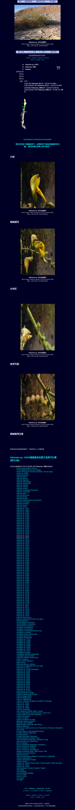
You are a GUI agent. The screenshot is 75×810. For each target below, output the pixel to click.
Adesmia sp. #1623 (23, 545)
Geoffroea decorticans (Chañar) (27, 694)
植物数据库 (32, 788)
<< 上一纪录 (33, 790)
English (28, 58)
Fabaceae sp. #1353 (23, 674)
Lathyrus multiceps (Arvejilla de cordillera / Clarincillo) (34, 701)
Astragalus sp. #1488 (23, 641)
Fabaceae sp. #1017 (23, 667)
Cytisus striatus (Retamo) (25, 661)
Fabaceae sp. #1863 (23, 677)
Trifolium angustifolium (24, 758)
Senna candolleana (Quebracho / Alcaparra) (31, 744)
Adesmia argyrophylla (24, 482)
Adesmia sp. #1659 (23, 574)
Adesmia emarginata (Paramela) (27, 490)
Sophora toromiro (22, 754)
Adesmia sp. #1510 (23, 528)
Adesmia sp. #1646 (23, 562)
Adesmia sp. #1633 (23, 554)
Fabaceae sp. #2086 (23, 682)
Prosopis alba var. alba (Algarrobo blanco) (30, 731)
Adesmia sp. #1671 (23, 584)
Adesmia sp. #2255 (23, 599)
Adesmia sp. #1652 (23, 565)
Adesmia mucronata (23, 502)
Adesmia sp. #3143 (23, 612)
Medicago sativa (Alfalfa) (25, 723)
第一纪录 (25, 790)
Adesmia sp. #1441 (23, 522)
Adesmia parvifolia (23, 503)
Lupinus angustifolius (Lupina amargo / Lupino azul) (33, 713)
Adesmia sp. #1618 (23, 540)
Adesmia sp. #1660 (23, 575)
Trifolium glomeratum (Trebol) (26, 760)
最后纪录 (49, 790)
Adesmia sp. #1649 (23, 564)
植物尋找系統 (40, 788)
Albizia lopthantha (22, 621)
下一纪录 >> (41, 790)
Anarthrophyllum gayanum (25, 626)
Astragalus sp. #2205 (23, 649)
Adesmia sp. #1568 (23, 532)
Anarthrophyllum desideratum (26, 624)
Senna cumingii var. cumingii (26, 748)
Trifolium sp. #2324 (23, 766)
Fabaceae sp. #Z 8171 (24, 691)
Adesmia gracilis (22, 497)
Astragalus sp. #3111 (23, 651)
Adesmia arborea (22, 478)
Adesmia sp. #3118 (23, 610)
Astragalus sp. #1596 (23, 646)
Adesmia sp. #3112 (23, 607)
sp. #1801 (20, 780)
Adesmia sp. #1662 (23, 577)
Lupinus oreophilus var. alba (26, 719)
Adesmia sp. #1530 (23, 530)
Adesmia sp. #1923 (23, 515)
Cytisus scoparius (22, 659)
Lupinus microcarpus (23, 716)
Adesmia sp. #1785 (23, 587)
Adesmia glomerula (23, 495)
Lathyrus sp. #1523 (23, 703)
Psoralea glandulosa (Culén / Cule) (28, 738)
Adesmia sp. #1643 (23, 560)
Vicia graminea (21, 771)
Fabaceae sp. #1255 (23, 672)
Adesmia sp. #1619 (23, 542)
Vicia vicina (20, 778)
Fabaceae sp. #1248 (23, 671)
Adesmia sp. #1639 (23, 559)
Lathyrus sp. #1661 (23, 706)
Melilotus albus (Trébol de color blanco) (29, 724)
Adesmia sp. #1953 (23, 590)
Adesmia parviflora (23, 475)
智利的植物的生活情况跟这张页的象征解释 (37, 139)
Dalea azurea (21, 662)
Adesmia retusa (22, 507)
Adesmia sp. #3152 (23, 614)
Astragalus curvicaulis (24, 632)
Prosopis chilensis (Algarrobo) (26, 733)
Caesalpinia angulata (23, 652)
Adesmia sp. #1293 (23, 517)
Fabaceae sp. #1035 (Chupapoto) (28, 669)
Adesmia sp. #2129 (23, 595)
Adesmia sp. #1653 (23, 567)
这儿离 (37, 449)
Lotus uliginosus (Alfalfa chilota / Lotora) (30, 711)
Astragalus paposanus (24, 636)
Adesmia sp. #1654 (23, 569)
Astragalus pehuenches (24, 637)
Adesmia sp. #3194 (23, 615)
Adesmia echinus (22, 488)
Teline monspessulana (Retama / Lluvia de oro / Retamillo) (36, 756)
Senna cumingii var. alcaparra (26, 746)
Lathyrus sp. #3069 (23, 708)
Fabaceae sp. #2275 (23, 686)
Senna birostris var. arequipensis (27, 741)
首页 (26, 788)
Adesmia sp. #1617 (23, 538)
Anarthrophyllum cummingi (25, 622)
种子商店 (48, 788)
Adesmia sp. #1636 (23, 555)
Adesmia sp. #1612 (23, 533)
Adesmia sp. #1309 (23, 518)
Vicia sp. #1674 (22, 776)
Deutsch (40, 58)
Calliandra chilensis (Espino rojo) (27, 657)
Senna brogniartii (22, 743)
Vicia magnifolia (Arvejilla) (25, 773)
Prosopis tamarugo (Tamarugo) (27, 736)
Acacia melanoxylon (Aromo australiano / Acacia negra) (35, 471)
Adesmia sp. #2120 (23, 594)
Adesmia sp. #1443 (23, 523)
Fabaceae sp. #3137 (23, 689)
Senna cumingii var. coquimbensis (28, 749)
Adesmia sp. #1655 (23, 570)
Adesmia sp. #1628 (23, 548)
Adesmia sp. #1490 (23, 527)
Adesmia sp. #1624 (23, 547)
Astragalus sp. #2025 (23, 647)
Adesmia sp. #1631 (23, 550)
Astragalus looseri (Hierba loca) (27, 634)
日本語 (38, 59)
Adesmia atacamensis (24, 483)
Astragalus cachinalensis (25, 627)
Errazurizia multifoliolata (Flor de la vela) (30, 666)
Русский (47, 58)
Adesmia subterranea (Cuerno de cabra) (30, 619)
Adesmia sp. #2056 (23, 592)
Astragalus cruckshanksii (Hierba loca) (29, 631)
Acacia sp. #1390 (22, 473)
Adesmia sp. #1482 (23, 525)
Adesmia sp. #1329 (23, 520)
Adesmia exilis (21, 493)
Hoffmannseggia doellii (24, 696)
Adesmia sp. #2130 (23, 597)
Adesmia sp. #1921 (23, 589)
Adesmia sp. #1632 (23, 552)
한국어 (32, 59)
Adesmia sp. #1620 (23, 543)
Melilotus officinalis (23, 726)
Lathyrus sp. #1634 (23, 704)
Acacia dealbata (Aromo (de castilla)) (29, 470)
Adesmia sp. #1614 (23, 535)
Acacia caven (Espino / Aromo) (27, 468)
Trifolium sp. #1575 (23, 765)
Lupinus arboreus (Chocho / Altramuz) (29, 714)
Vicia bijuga (20, 770)
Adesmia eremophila (23, 492)
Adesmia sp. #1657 (23, 572)
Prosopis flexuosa (22, 734)
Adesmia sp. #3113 (23, 609)
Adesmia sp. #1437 (23, 508)
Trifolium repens (22, 761)
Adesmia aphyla (22, 476)
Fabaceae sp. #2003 (23, 681)
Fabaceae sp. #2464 (23, 687)
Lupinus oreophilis (22, 718)
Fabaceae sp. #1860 (23, 676)
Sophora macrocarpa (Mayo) (26, 753)
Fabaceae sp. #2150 (23, 684)
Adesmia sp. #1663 (23, 579)
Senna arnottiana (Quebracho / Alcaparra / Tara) (32, 739)
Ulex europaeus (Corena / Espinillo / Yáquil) (31, 768)
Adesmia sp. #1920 (23, 512)
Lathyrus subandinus (23, 709)
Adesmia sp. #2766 (23, 602)
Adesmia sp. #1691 (23, 510)
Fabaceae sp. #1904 (23, 679)
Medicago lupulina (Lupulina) (26, 721)
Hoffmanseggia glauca (24, 698)
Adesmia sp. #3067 (23, 605)
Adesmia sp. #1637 (23, 557)
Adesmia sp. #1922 (23, 513)
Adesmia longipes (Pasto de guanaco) (29, 500)
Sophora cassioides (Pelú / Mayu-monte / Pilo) (32, 751)
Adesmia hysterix (22, 498)
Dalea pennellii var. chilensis (26, 664)
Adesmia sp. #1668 (23, 582)
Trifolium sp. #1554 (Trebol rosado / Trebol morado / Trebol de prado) (39, 763)
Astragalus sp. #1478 (23, 639)
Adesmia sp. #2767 (23, 604)
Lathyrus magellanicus (24, 699)
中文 (43, 59)
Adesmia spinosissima (24, 617)
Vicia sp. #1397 (22, 775)
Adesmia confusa (22, 487)
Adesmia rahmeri (22, 505)
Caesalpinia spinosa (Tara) (25, 656)
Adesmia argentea (23, 480)
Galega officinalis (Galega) (25, 693)
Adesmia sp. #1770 (23, 585)
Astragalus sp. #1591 (23, 644)
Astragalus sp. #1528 (23, 642)
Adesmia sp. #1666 (23, 580)
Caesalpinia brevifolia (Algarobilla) (28, 654)
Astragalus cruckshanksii (25, 629)
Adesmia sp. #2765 (23, 600)
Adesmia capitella (22, 485)
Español (34, 58)
